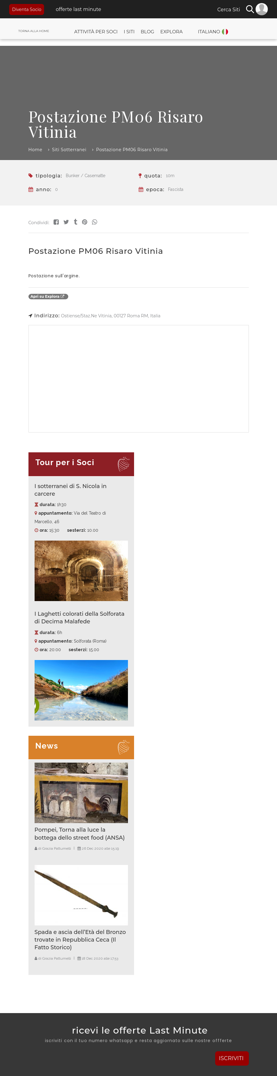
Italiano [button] (209, 32)
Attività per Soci (96, 32)
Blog (147, 32)
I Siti (129, 32)
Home (35, 149)
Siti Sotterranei (69, 149)
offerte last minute (77, 9)
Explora (171, 32)
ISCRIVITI (232, 1058)
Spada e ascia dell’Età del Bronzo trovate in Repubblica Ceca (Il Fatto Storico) (80, 940)
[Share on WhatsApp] (94, 222)
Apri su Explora (47, 296)
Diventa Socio (26, 9)
